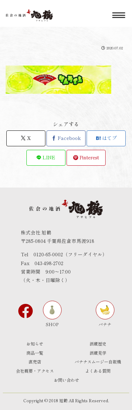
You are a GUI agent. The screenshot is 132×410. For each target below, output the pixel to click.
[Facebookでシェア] (66, 138)
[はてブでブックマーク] (106, 138)
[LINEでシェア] (45, 158)
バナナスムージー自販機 (98, 362)
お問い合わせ (66, 380)
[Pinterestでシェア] (86, 158)
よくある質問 (98, 371)
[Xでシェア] (25, 138)
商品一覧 (34, 353)
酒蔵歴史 (97, 344)
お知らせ (34, 344)
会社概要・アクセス (35, 371)
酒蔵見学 (97, 353)
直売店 (35, 362)
